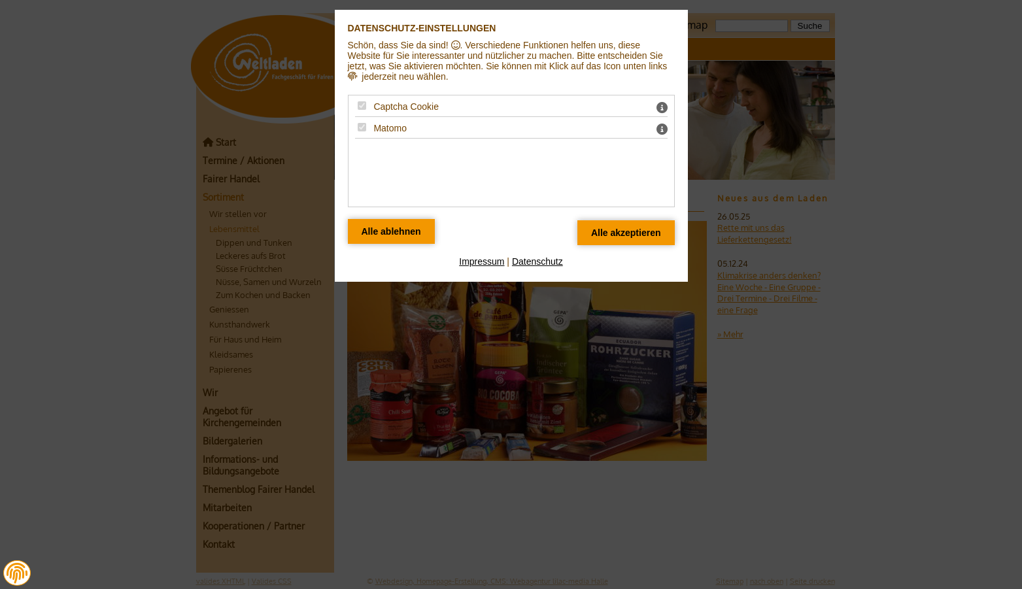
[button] (17, 573)
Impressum (481, 261)
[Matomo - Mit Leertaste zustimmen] (362, 127)
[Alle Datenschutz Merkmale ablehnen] (391, 231)
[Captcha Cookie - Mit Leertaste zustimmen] (362, 105)
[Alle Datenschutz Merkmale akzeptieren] (626, 232)
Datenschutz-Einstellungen (422, 28)
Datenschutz (537, 261)
